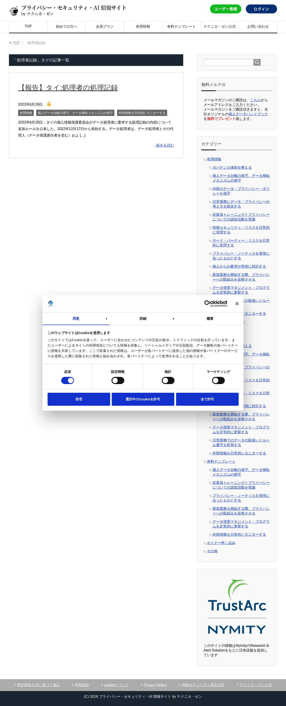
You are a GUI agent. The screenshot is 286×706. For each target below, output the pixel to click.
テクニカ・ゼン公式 (220, 26)
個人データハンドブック (248, 114)
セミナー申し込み (221, 543)
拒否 (79, 399)
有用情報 (143, 26)
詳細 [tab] (143, 318)
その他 (212, 551)
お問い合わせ (258, 26)
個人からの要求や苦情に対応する (239, 266)
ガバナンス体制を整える (232, 167)
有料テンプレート (181, 26)
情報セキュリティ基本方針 (203, 685)
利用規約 (82, 685)
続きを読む (165, 145)
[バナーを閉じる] (237, 303)
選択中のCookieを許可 (143, 399)
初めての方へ (66, 26)
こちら (255, 100)
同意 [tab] (76, 318)
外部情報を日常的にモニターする (142, 113)
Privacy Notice (155, 685)
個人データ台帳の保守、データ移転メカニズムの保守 (75, 113)
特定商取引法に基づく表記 (38, 685)
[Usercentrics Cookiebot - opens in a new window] (207, 303)
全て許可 (207, 399)
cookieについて (116, 685)
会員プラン (105, 26)
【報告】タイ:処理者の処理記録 (72, 87)
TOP (28, 26)
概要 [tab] (210, 318)
